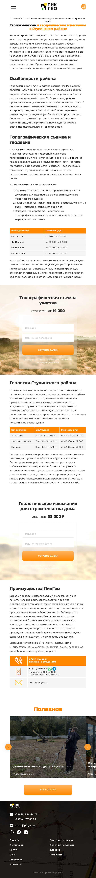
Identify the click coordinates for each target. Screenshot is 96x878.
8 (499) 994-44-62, (38, 659)
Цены (13, 854)
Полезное (16, 859)
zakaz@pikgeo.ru (38, 682)
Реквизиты (56, 854)
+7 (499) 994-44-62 (26, 814)
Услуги (14, 850)
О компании (17, 845)
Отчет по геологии (61, 840)
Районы (24, 19)
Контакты (16, 864)
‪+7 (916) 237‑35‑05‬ (38, 668)
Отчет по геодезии (62, 845)
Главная (15, 19)
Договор (55, 850)
